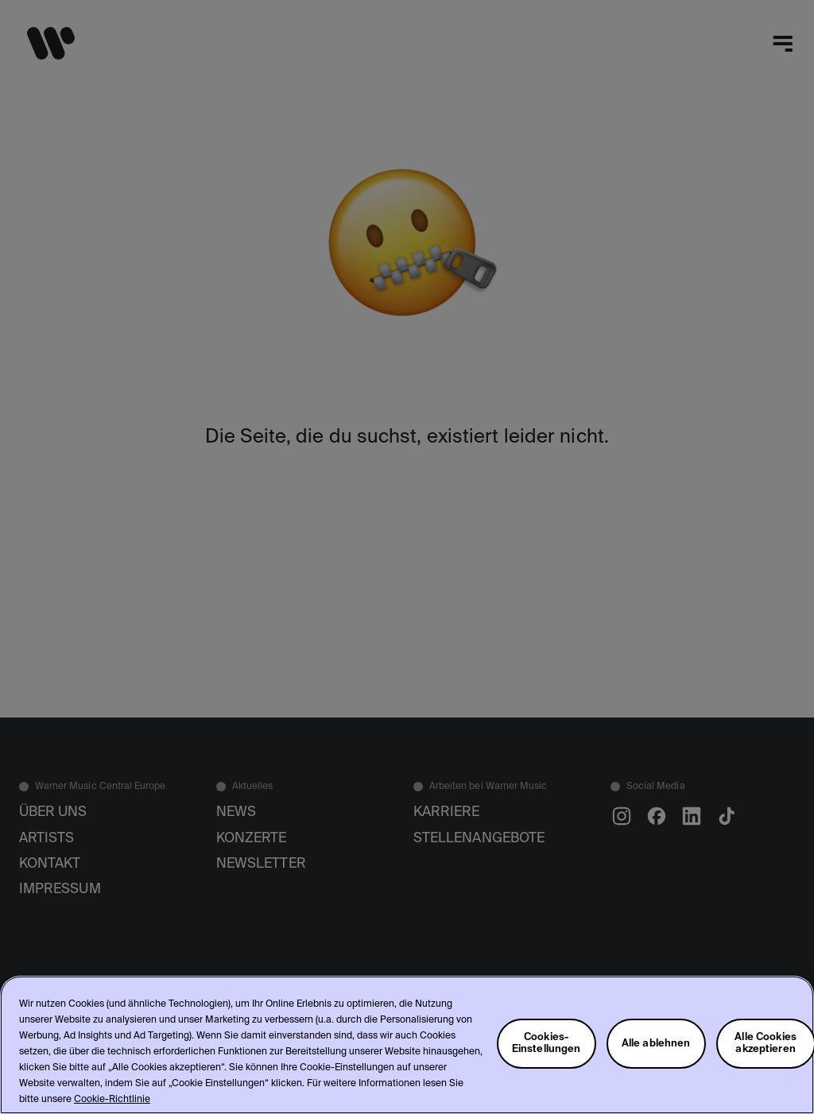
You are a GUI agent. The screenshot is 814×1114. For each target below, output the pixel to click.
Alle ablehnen (656, 1044)
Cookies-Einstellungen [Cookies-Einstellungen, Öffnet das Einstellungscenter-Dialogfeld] (546, 1043)
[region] (407, 1045)
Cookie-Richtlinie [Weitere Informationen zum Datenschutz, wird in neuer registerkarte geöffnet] (112, 1099)
